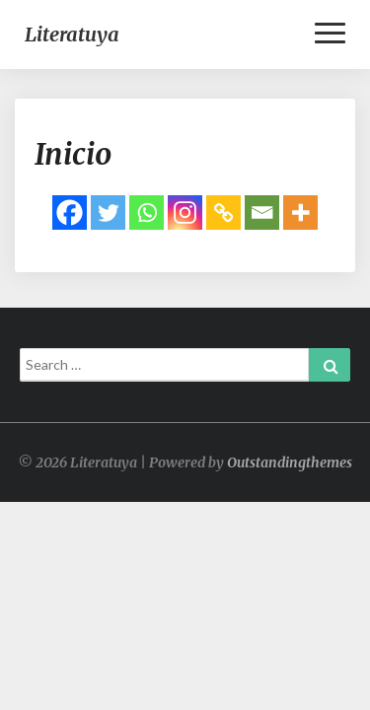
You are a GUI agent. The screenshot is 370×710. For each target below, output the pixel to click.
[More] (300, 212)
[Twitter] (108, 212)
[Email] (262, 212)
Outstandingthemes (289, 462)
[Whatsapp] (146, 212)
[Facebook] (69, 212)
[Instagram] (185, 212)
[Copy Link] (223, 212)
